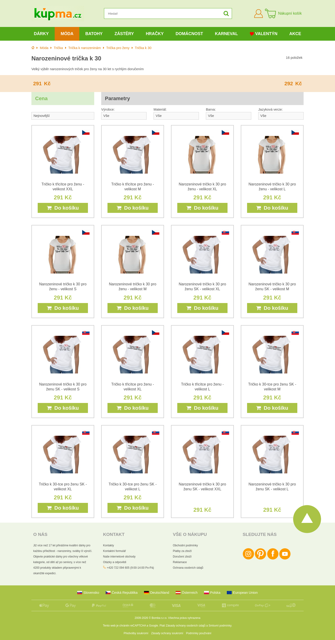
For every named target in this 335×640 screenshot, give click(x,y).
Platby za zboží (182, 551)
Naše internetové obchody (119, 556)
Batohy (94, 33)
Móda (67, 33)
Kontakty (108, 545)
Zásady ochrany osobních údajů (185, 625)
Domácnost (189, 33)
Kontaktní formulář (114, 551)
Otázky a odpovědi (114, 562)
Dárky (41, 33)
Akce (295, 33)
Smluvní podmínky (220, 625)
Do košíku (63, 208)
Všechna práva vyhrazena (184, 618)
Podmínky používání (198, 633)
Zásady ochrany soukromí (167, 633)
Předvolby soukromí (136, 633)
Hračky (155, 33)
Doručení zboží (182, 556)
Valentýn (264, 33)
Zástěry (124, 33)
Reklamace (180, 562)
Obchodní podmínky (185, 545)
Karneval (226, 33)
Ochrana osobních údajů (188, 567)
